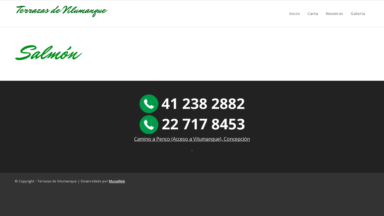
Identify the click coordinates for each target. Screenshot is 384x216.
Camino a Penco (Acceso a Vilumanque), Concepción (192, 139)
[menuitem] (294, 13)
